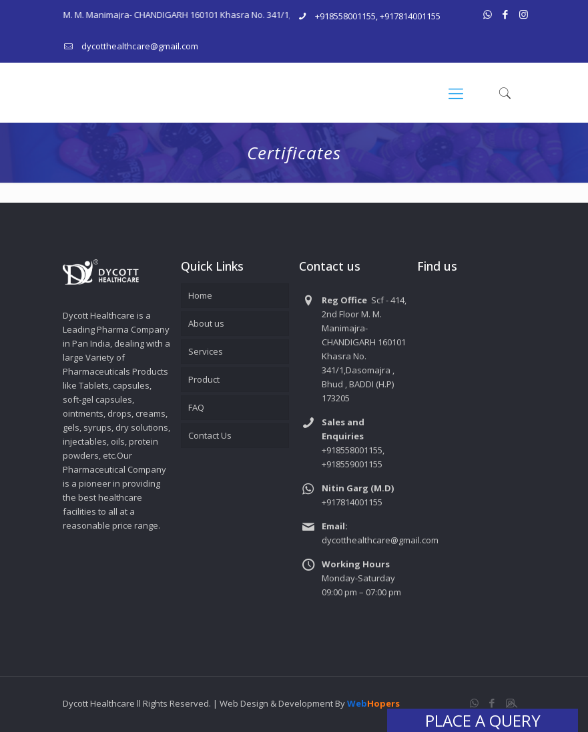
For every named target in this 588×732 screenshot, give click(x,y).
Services (205, 351)
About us (206, 323)
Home (200, 295)
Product (204, 379)
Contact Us (210, 435)
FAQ (196, 407)
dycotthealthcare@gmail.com (139, 46)
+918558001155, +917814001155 (377, 16)
